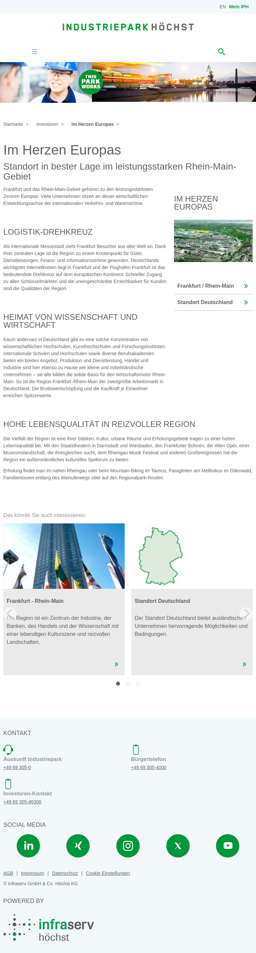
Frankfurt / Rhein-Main (214, 286)
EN (223, 6)
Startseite (13, 124)
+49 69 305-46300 (22, 801)
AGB (8, 873)
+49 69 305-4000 (148, 767)
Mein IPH (239, 6)
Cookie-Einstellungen (108, 873)
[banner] (128, 26)
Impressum (32, 873)
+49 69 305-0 (17, 767)
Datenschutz (65, 873)
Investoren (47, 124)
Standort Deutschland (214, 302)
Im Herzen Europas (93, 124)
